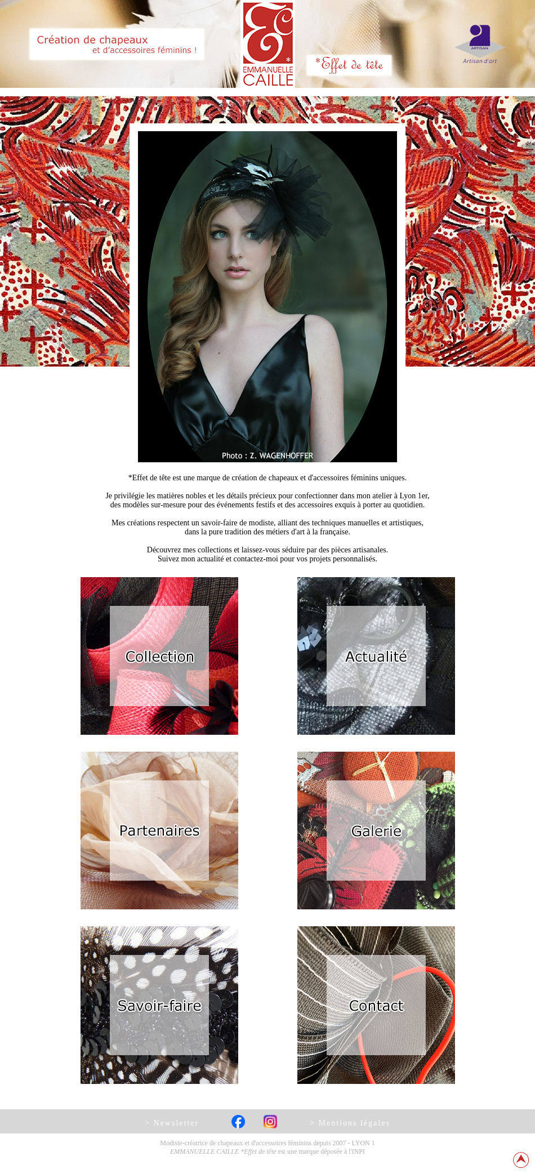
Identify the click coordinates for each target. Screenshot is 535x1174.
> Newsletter (172, 1123)
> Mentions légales (350, 1123)
